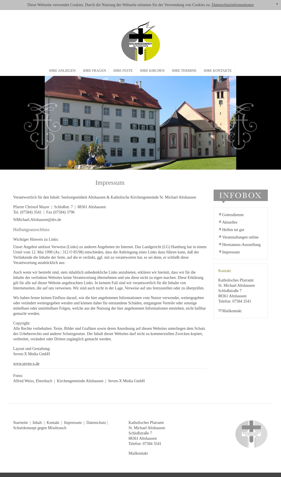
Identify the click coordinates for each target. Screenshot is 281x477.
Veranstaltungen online (240, 237)
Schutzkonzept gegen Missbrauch (39, 428)
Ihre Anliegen (62, 70)
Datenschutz (96, 422)
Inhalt (37, 422)
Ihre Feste (123, 70)
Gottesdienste (233, 215)
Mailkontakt (231, 311)
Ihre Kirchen (152, 70)
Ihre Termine (184, 70)
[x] (277, 4)
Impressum (231, 252)
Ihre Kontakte (218, 70)
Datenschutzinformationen (233, 5)
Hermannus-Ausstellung (241, 244)
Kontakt (53, 422)
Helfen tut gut (233, 230)
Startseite (20, 422)
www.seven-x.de (26, 363)
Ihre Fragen (94, 70)
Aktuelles (229, 222)
